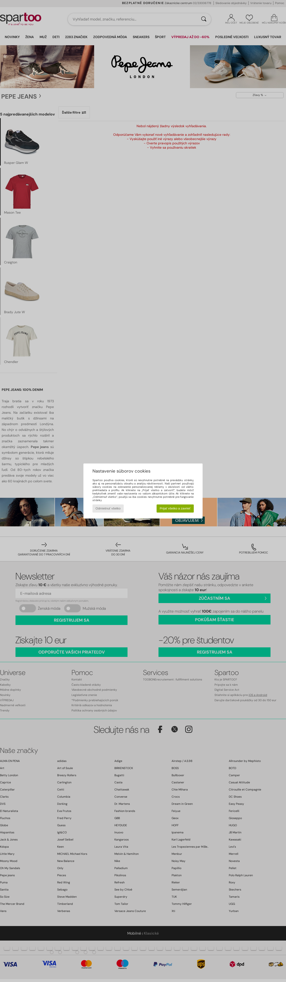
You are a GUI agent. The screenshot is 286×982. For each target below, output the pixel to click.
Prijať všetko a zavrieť (175, 508)
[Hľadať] (204, 19)
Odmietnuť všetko (108, 508)
